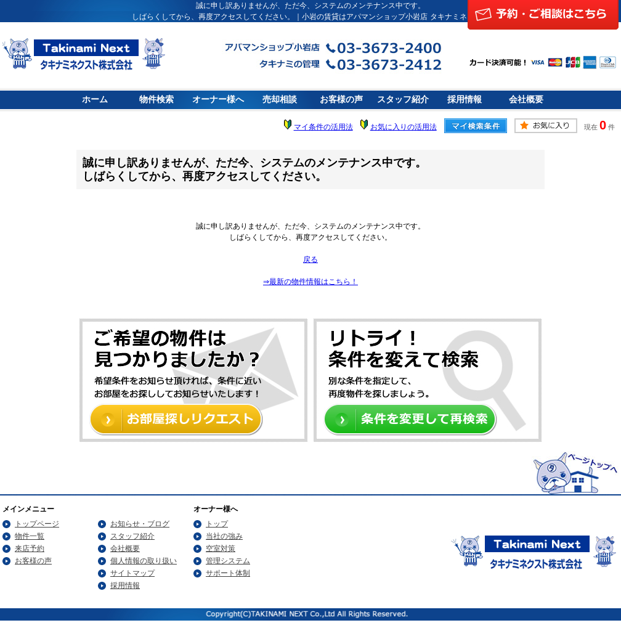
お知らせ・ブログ (139, 524)
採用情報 (464, 99)
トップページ (37, 524)
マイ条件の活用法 (323, 127)
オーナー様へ (218, 99)
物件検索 (156, 99)
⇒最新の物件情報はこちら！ (310, 281)
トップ (217, 524)
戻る (310, 259)
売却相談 (279, 99)
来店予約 (29, 548)
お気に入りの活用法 (403, 127)
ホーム (95, 99)
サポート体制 (228, 573)
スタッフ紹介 (403, 99)
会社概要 (526, 99)
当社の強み (224, 536)
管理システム (228, 560)
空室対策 (220, 548)
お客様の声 (341, 99)
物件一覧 (29, 536)
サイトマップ (132, 573)
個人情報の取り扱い (143, 560)
